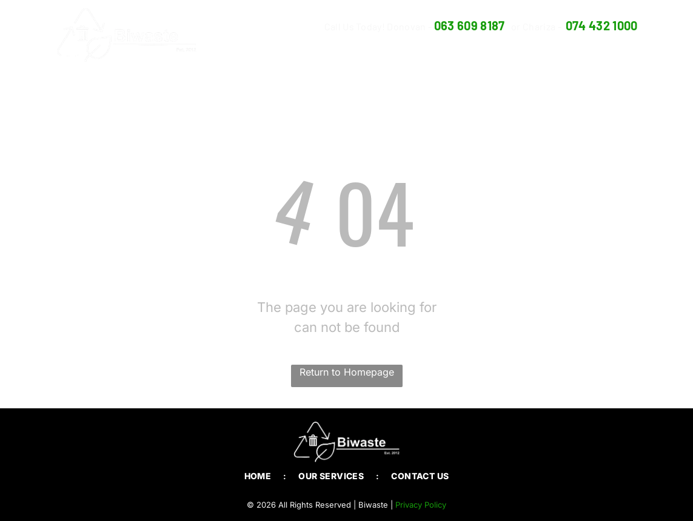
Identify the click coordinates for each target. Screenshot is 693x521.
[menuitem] (452, 51)
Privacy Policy (420, 504)
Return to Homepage (347, 372)
